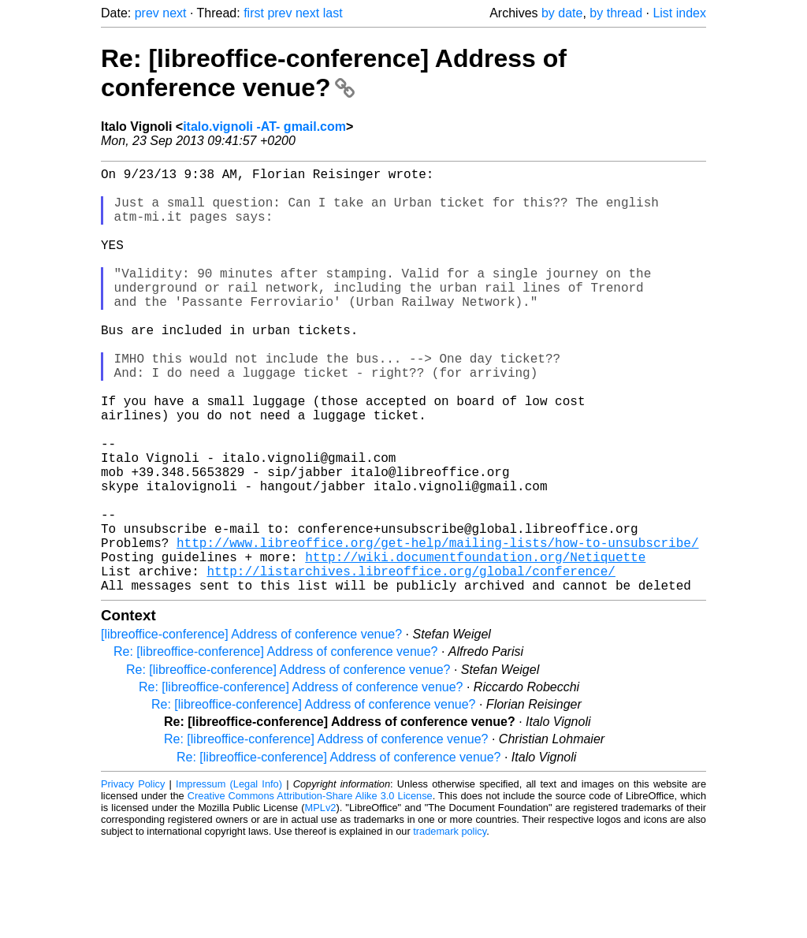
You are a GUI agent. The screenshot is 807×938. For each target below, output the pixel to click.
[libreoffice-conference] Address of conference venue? (251, 728)
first (254, 13)
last (333, 13)
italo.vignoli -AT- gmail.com (264, 126)
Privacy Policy (133, 878)
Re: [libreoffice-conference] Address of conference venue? (334, 73)
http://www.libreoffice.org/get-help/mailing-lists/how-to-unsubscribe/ (437, 627)
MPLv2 (321, 902)
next (174, 13)
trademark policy (449, 926)
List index (679, 13)
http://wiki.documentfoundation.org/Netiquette (475, 644)
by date (561, 13)
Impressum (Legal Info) (229, 878)
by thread (615, 13)
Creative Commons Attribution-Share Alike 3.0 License (310, 890)
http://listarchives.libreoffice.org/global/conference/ (410, 662)
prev (147, 13)
